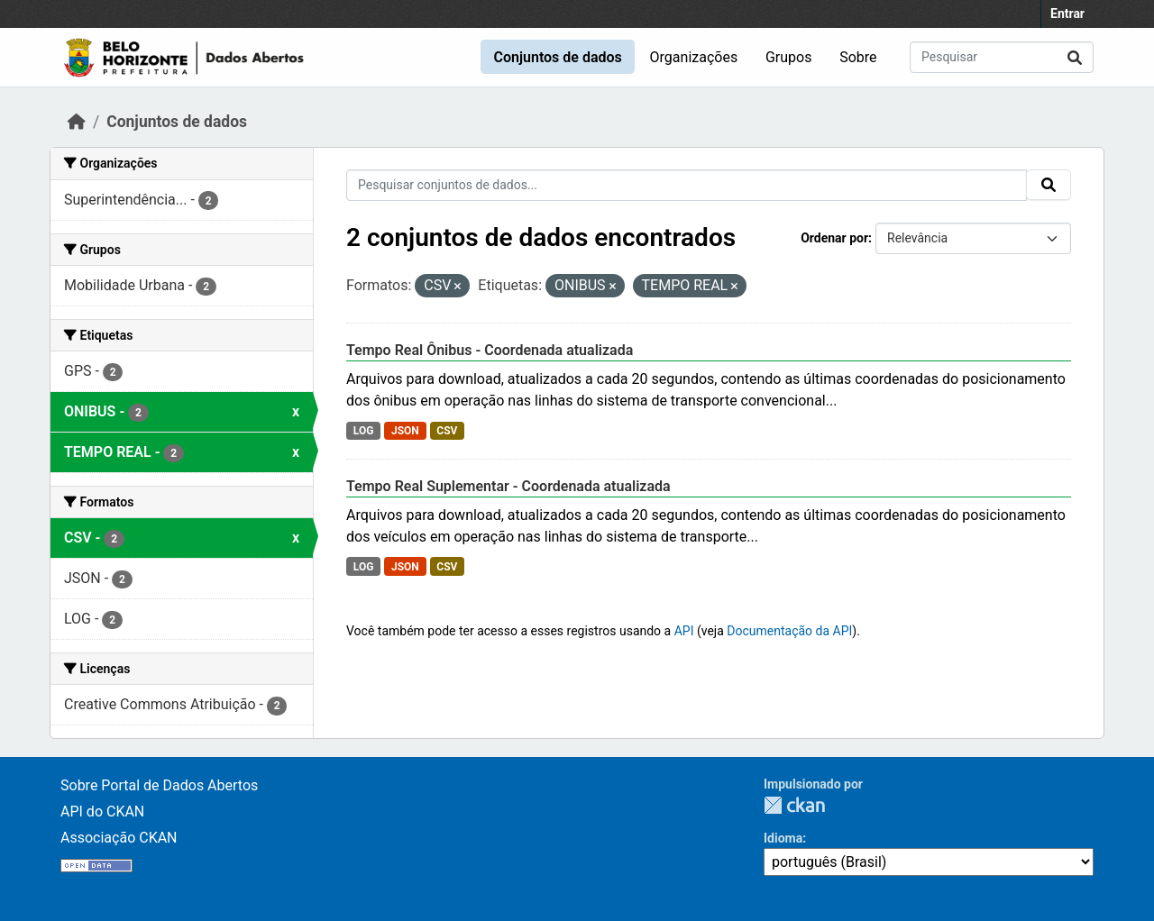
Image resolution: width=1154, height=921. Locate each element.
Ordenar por (834, 238)
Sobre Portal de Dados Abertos (159, 785)
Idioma (783, 838)
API (684, 631)
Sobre (857, 57)
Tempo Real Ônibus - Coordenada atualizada (489, 350)
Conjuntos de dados (557, 57)
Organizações (694, 57)
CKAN (794, 805)
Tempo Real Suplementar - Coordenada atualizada (508, 486)
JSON (405, 430)
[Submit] (1075, 57)
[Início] (77, 122)
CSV (446, 430)
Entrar (1067, 13)
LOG (363, 430)
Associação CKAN (119, 837)
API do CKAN (102, 811)
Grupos (788, 57)
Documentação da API (789, 631)
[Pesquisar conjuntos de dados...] (1002, 57)
